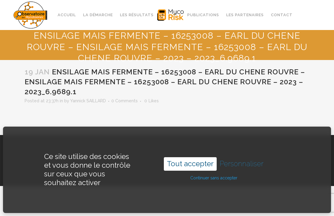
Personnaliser (241, 157)
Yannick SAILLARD (88, 100)
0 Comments (124, 100)
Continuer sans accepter (213, 171)
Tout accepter (190, 157)
